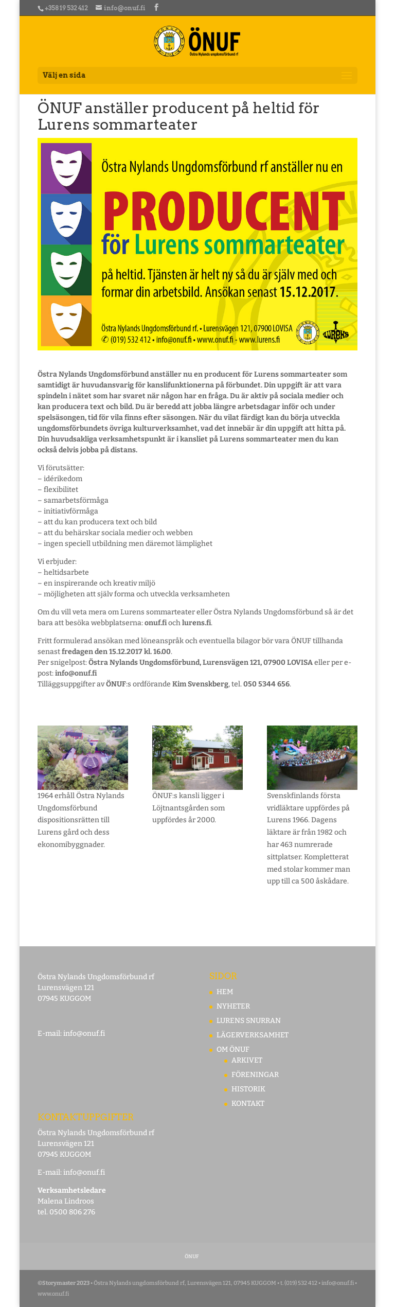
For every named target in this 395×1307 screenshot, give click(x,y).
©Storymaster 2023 (63, 1283)
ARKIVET (246, 1060)
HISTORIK (248, 1089)
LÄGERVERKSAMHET (253, 1035)
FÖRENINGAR (255, 1074)
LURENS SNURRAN (249, 1020)
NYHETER (233, 1006)
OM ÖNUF (233, 1049)
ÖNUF (192, 1256)
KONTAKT (247, 1103)
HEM (225, 991)
